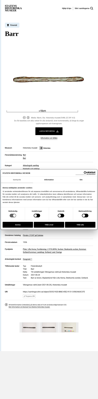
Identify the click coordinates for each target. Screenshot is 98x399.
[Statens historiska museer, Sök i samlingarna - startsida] (13, 8)
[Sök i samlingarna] (84, 8)
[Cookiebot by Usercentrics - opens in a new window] (85, 173)
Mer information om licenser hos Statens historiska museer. (29, 307)
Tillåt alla (80, 225)
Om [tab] (81, 180)
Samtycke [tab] (17, 180)
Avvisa (18, 225)
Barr (24, 155)
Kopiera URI (29, 296)
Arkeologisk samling (31, 165)
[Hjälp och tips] (66, 8)
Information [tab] (49, 180)
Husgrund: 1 (27, 259)
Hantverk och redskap (31, 169)
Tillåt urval (49, 225)
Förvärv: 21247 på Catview (33, 235)
